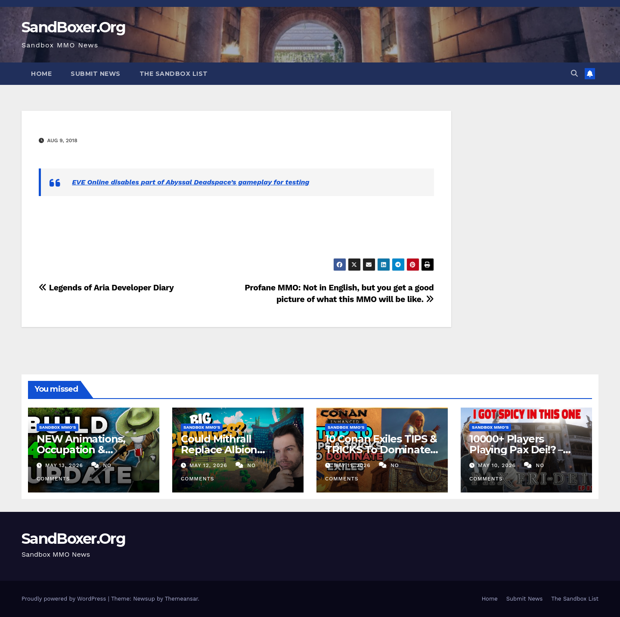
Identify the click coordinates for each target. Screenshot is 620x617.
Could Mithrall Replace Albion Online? (219, 450)
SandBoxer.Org (73, 27)
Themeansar (181, 598)
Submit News (96, 74)
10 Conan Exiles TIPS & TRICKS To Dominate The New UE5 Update (381, 450)
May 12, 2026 (209, 465)
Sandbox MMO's (57, 427)
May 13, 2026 (65, 465)
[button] (574, 73)
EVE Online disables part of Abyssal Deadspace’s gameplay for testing (190, 182)
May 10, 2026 (498, 465)
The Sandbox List (174, 74)
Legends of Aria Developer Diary (106, 288)
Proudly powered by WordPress (65, 598)
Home (41, 74)
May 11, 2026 (353, 465)
